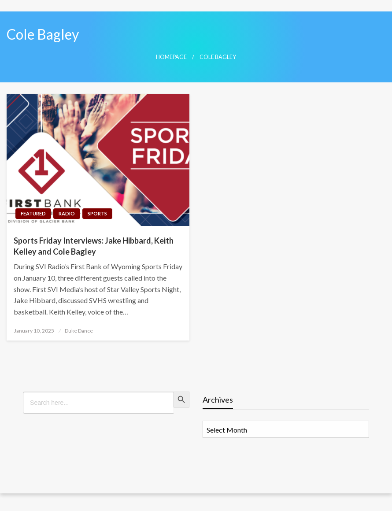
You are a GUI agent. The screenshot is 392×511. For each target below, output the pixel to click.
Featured (33, 213)
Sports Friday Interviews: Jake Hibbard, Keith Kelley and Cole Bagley (94, 246)
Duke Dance (79, 330)
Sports (97, 213)
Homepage (171, 57)
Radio (67, 213)
